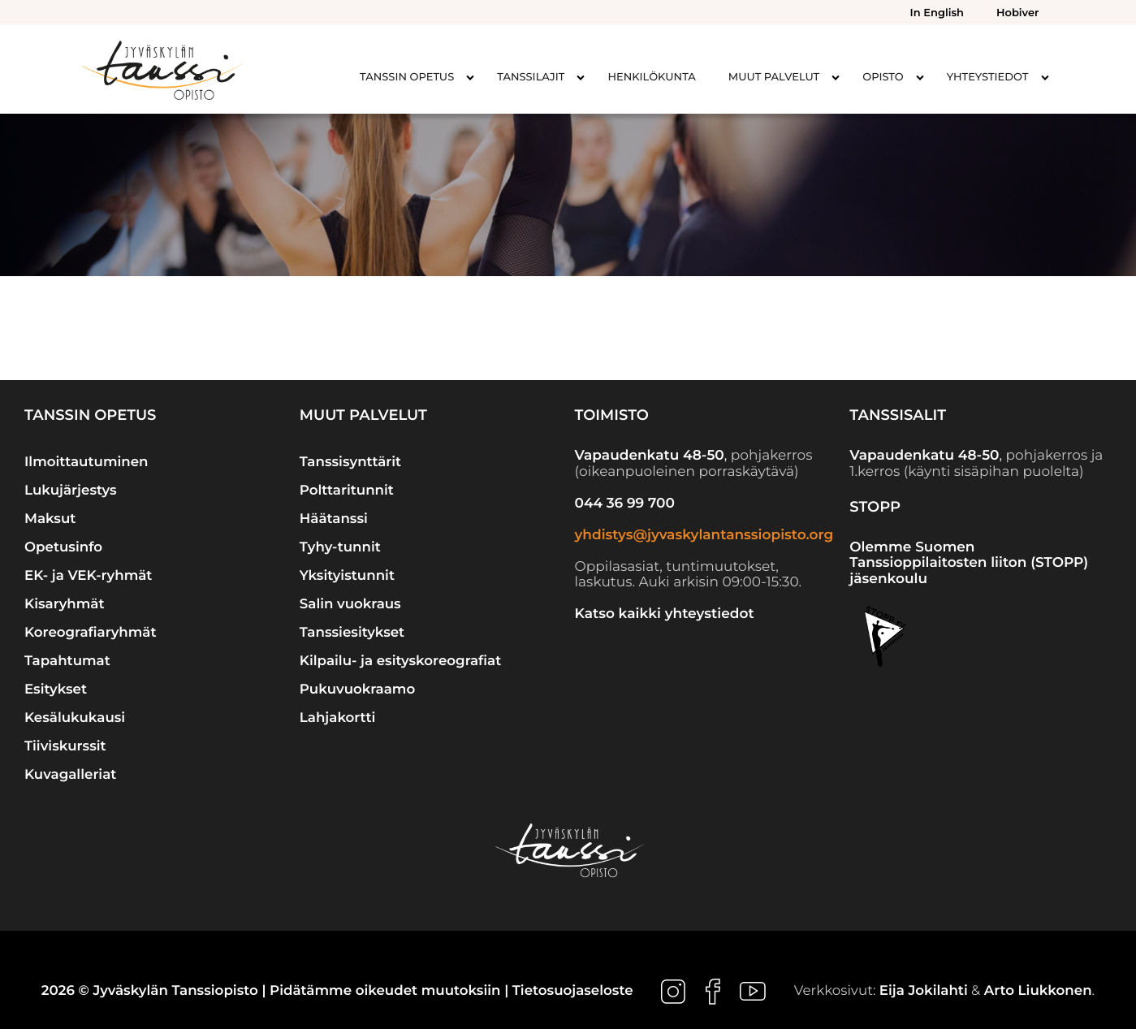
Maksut (50, 519)
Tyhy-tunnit (340, 547)
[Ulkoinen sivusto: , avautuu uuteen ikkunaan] (675, 991)
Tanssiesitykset (352, 633)
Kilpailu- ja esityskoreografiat (401, 661)
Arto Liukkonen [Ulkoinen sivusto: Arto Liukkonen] (1038, 991)
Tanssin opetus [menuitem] (407, 77)
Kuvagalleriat (70, 775)
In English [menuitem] (937, 12)
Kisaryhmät (64, 604)
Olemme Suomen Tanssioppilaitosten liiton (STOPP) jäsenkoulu (968, 563)
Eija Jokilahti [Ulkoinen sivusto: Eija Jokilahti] (923, 991)
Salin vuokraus (350, 604)
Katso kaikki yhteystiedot (664, 614)
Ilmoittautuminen (86, 462)
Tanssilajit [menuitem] (530, 77)
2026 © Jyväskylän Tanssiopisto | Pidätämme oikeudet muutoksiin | (276, 991)
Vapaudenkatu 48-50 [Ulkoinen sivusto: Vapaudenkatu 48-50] (649, 455)
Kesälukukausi (74, 718)
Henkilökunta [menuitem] (651, 77)
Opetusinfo (63, 547)
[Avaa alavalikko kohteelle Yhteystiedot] (1045, 77)
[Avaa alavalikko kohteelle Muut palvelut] (835, 77)
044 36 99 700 (625, 503)
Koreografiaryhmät (90, 633)
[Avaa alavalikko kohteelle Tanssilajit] (581, 77)
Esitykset (55, 689)
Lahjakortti (338, 718)
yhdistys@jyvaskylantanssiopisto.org (704, 535)
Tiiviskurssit (65, 746)
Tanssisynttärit (350, 462)
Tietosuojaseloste (572, 991)
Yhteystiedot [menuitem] (988, 77)
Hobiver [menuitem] (1017, 12)
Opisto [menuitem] (883, 77)
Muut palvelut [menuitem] (773, 77)
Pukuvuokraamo (357, 689)
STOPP (875, 507)
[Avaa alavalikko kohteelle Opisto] (920, 77)
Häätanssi (334, 519)
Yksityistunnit (347, 576)
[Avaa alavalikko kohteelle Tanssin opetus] (470, 77)
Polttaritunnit (347, 490)
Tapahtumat (67, 661)
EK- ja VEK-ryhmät (88, 576)
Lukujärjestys (70, 490)
